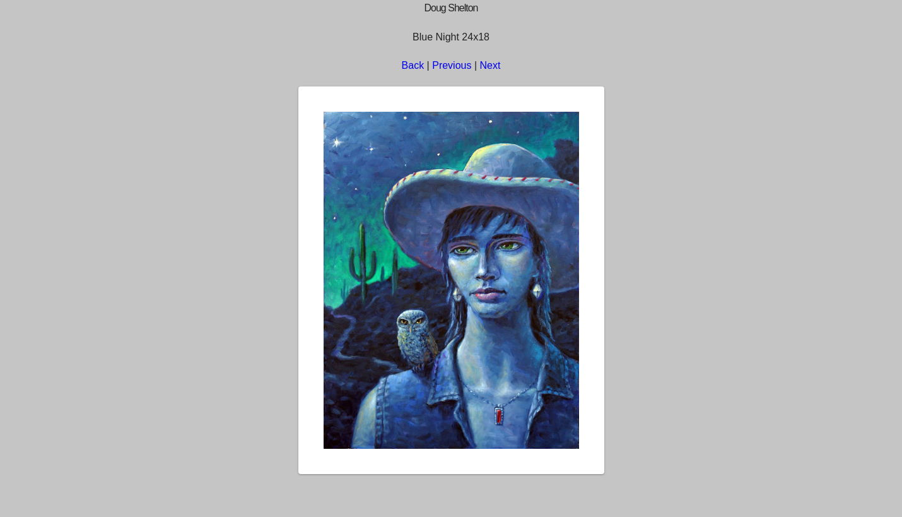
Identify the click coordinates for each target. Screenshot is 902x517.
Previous (451, 65)
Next (490, 65)
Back (413, 65)
